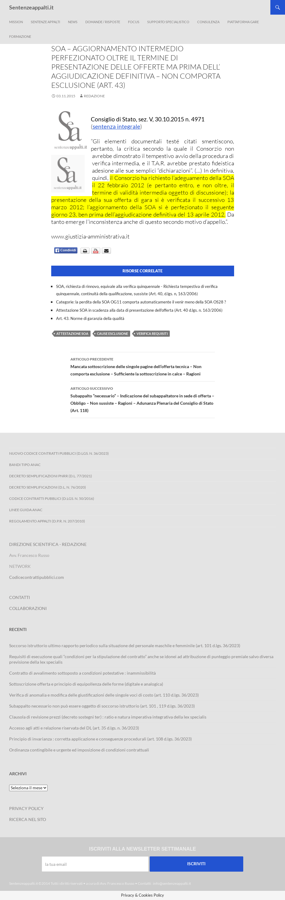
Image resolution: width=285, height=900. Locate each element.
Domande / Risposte (102, 22)
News (72, 22)
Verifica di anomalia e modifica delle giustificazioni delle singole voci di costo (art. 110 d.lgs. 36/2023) (104, 694)
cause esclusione (112, 333)
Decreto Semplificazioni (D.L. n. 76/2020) (47, 487)
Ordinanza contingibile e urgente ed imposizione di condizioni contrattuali (79, 749)
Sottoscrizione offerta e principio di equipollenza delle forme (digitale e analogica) (86, 684)
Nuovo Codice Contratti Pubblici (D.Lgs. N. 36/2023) (59, 453)
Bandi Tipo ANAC (25, 464)
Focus (133, 22)
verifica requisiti (152, 333)
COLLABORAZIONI (28, 608)
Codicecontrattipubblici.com (36, 577)
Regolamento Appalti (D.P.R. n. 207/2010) (47, 521)
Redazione (94, 96)
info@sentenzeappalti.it (172, 883)
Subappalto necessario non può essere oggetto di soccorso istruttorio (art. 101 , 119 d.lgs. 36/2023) (102, 705)
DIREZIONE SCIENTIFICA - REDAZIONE (48, 544)
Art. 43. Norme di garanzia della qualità (90, 318)
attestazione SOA (72, 333)
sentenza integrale (116, 126)
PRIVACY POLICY (26, 808)
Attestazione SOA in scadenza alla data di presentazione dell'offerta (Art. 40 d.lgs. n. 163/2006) (139, 310)
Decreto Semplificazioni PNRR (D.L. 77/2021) (50, 476)
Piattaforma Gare (243, 22)
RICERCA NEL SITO (27, 819)
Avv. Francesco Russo (117, 883)
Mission (16, 22)
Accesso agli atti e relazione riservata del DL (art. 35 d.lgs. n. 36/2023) (74, 727)
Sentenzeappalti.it (31, 7)
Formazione (20, 36)
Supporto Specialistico (168, 22)
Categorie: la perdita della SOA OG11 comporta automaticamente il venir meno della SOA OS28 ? (141, 301)
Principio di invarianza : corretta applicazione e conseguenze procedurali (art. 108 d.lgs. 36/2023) (100, 738)
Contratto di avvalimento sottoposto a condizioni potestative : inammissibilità (82, 673)
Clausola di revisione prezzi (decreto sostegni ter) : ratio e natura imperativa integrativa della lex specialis (107, 716)
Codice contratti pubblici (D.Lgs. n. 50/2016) (51, 498)
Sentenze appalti (45, 22)
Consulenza (208, 22)
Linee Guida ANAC (25, 509)
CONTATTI (19, 597)
